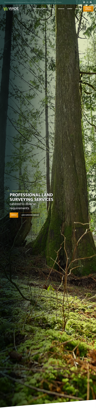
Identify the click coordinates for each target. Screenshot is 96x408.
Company (69, 9)
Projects (52, 9)
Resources (61, 9)
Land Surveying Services (40, 9)
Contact (77, 9)
